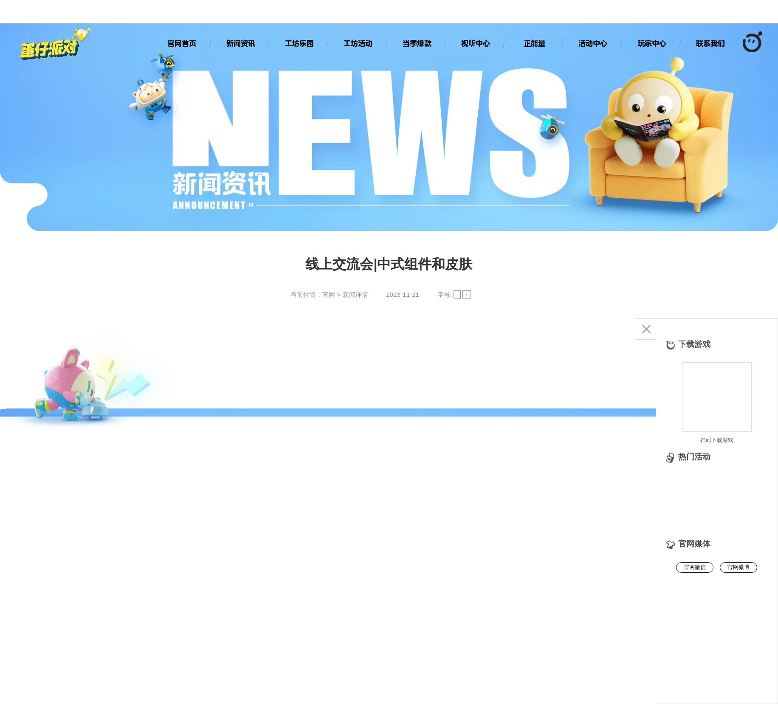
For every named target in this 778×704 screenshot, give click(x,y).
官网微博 (738, 567)
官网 (328, 294)
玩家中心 (651, 43)
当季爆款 (417, 43)
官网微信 (695, 567)
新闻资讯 (240, 43)
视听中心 (475, 43)
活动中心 (592, 43)
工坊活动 (358, 43)
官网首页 (181, 43)
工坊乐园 (299, 43)
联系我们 (710, 43)
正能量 (534, 43)
